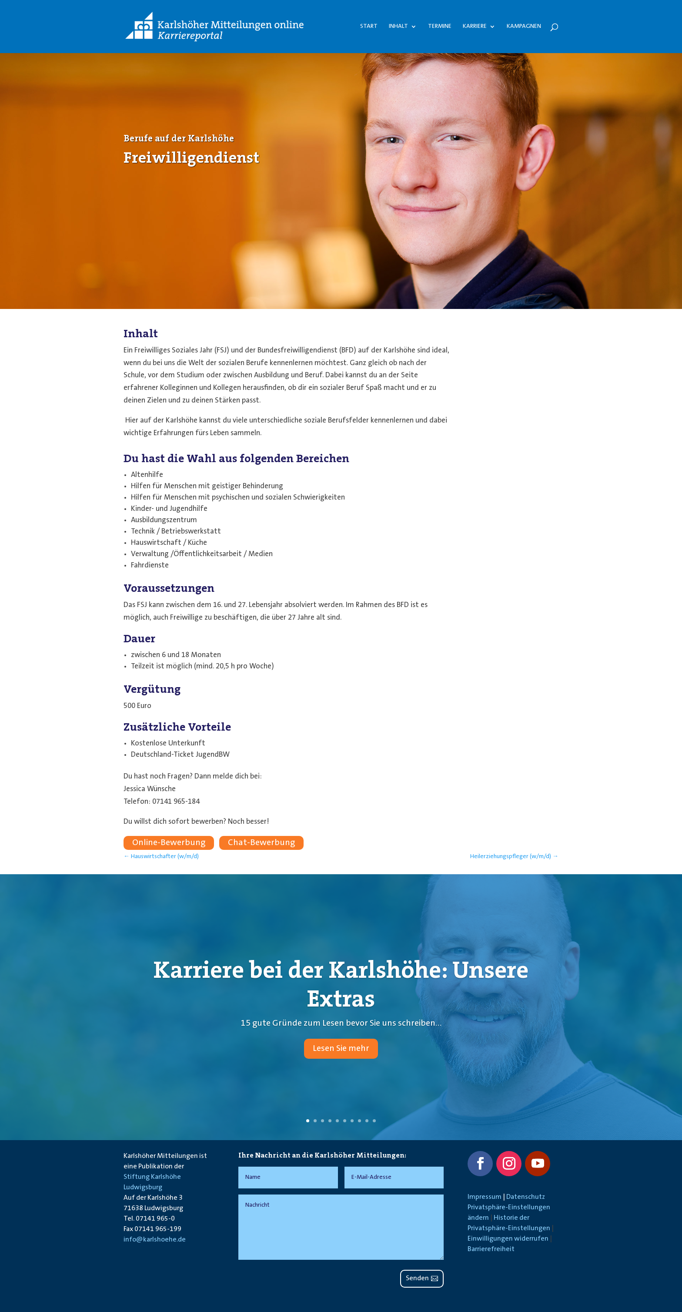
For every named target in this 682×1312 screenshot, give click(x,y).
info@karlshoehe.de (155, 1239)
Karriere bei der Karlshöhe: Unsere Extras (341, 996)
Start (369, 26)
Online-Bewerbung (168, 843)
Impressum (484, 1197)
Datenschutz (525, 1197)
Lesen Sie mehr (341, 1060)
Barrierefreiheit (491, 1249)
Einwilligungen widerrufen (508, 1238)
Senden (417, 1278)
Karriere (475, 26)
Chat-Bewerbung (261, 843)
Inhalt (398, 26)
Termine (439, 26)
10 (374, 1120)
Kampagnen (524, 26)
